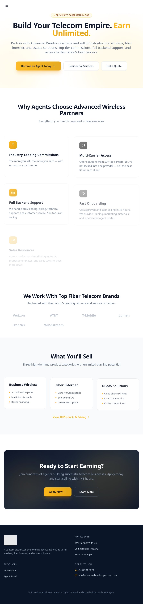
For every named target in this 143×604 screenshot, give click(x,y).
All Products (10, 570)
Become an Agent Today (38, 67)
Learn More (86, 491)
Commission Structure (86, 548)
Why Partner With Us (86, 542)
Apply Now (57, 491)
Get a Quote (114, 67)
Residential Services (81, 67)
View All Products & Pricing (71, 417)
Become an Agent (84, 554)
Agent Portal (10, 576)
